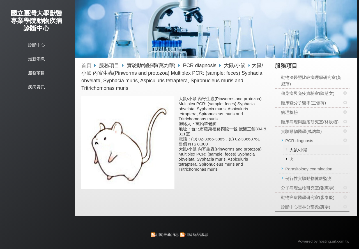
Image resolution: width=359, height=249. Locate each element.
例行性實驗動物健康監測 (308, 178)
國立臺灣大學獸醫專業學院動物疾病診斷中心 (36, 21)
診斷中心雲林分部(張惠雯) (305, 207)
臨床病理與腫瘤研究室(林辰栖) (310, 121)
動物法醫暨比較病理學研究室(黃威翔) (311, 80)
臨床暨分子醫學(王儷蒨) (303, 102)
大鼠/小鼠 (298, 149)
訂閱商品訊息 (196, 234)
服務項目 (110, 65)
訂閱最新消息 (167, 234)
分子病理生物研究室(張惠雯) (307, 187)
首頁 (86, 65)
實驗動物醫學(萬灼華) (301, 131)
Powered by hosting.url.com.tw (323, 241)
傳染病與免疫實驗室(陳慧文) (307, 93)
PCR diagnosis (299, 140)
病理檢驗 (289, 112)
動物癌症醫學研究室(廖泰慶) (307, 197)
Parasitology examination (308, 168)
